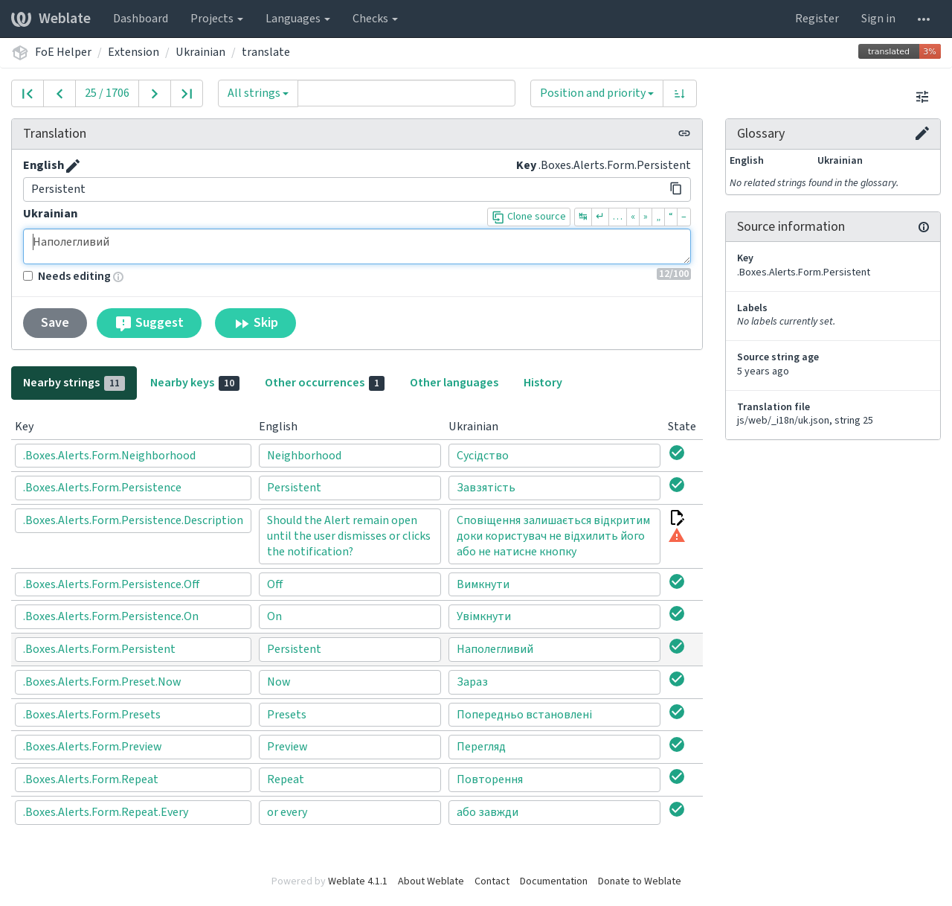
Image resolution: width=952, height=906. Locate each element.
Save (55, 322)
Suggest (149, 323)
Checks (375, 18)
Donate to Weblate (639, 881)
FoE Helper (63, 52)
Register (817, 18)
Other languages (454, 382)
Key (526, 165)
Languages (298, 18)
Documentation (554, 881)
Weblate (51, 18)
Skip (255, 323)
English (43, 165)
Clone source (529, 216)
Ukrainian (200, 52)
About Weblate (431, 881)
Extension (133, 52)
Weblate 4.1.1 (357, 881)
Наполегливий (357, 246)
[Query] (406, 93)
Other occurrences (325, 382)
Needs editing (67, 276)
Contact (492, 881)
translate (266, 52)
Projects (216, 18)
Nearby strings (74, 382)
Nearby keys (194, 382)
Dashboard (140, 18)
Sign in (878, 18)
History (543, 382)
